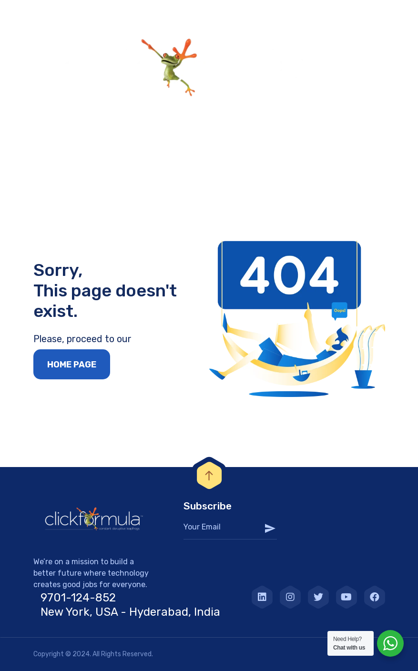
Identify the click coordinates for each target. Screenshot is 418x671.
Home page (71, 364)
